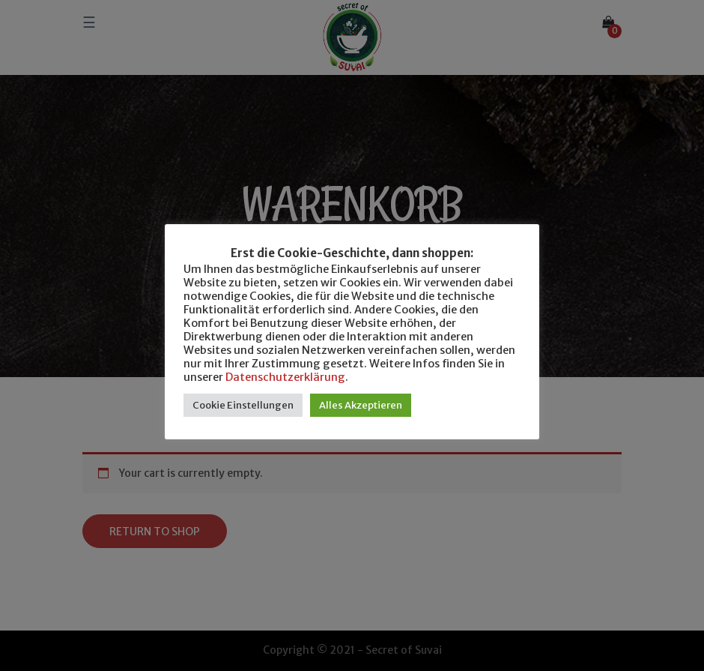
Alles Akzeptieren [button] (360, 405)
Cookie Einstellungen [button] (243, 405)
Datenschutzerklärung (285, 377)
